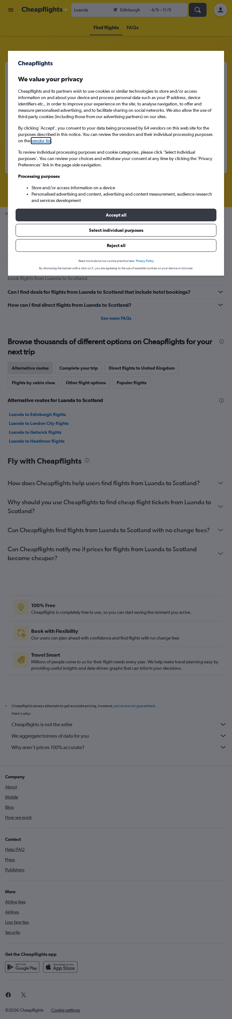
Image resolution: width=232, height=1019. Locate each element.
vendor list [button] (41, 140)
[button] (116, 215)
